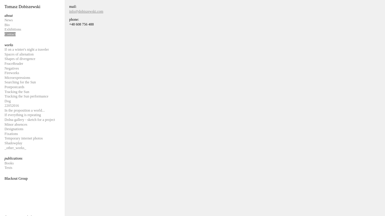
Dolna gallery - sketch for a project (30, 120)
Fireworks (12, 73)
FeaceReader (14, 64)
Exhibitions (13, 29)
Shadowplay (13, 143)
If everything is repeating (23, 115)
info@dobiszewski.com (86, 11)
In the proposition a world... (25, 110)
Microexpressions (17, 78)
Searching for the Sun (20, 82)
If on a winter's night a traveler (27, 49)
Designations (14, 129)
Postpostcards (14, 87)
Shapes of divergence (20, 59)
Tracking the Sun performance (26, 96)
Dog (8, 101)
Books (9, 163)
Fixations (11, 134)
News (9, 20)
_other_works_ (15, 148)
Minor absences (16, 124)
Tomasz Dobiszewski (22, 6)
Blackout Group (16, 178)
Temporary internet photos (24, 138)
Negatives (12, 68)
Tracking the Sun (17, 92)
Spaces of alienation (19, 54)
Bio (7, 25)
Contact (10, 34)
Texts (8, 168)
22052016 (12, 106)
